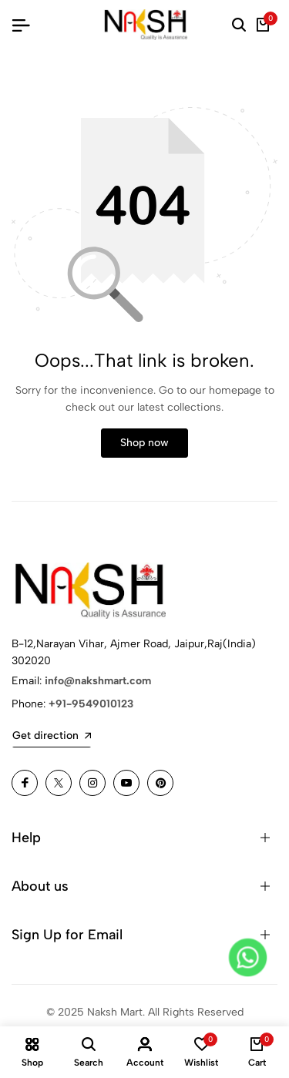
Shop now (144, 442)
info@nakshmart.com (98, 680)
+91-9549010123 (91, 703)
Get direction (51, 735)
